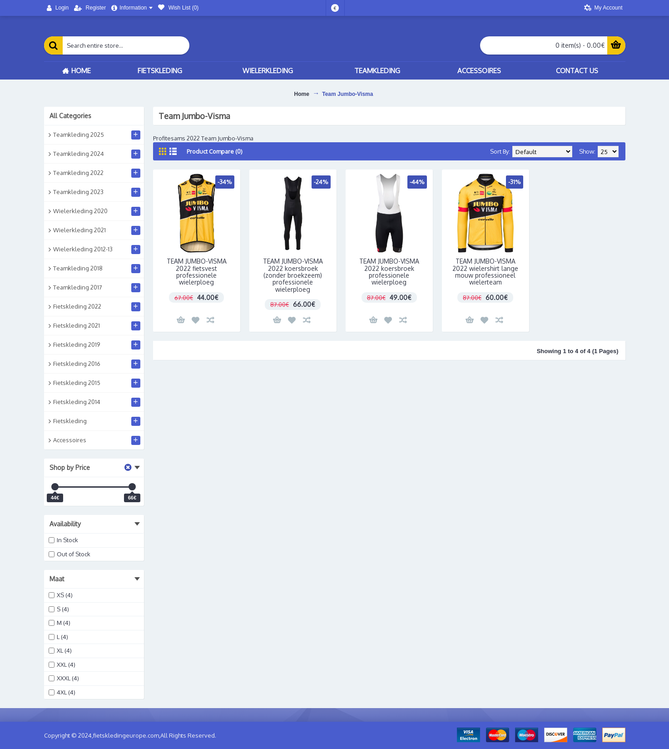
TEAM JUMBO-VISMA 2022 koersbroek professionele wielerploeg (389, 271)
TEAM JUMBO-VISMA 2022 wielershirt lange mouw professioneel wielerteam (485, 271)
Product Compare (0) (215, 151)
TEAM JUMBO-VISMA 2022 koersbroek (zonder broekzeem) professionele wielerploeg (293, 275)
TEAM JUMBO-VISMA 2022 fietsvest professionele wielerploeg (197, 271)
